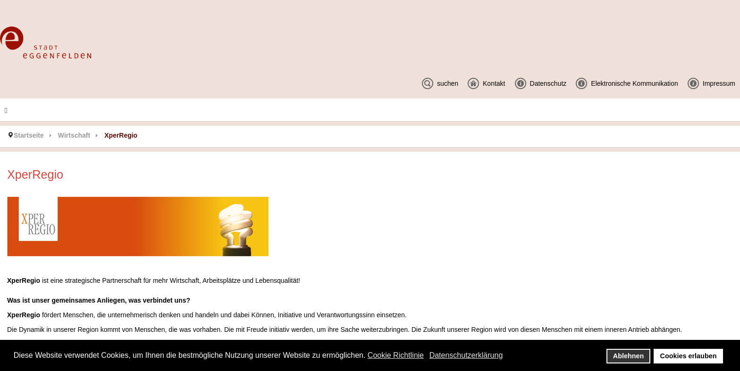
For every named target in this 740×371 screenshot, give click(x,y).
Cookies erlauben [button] (688, 356)
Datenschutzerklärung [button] (466, 355)
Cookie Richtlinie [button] (396, 355)
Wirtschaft (74, 135)
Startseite (29, 135)
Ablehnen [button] (628, 356)
